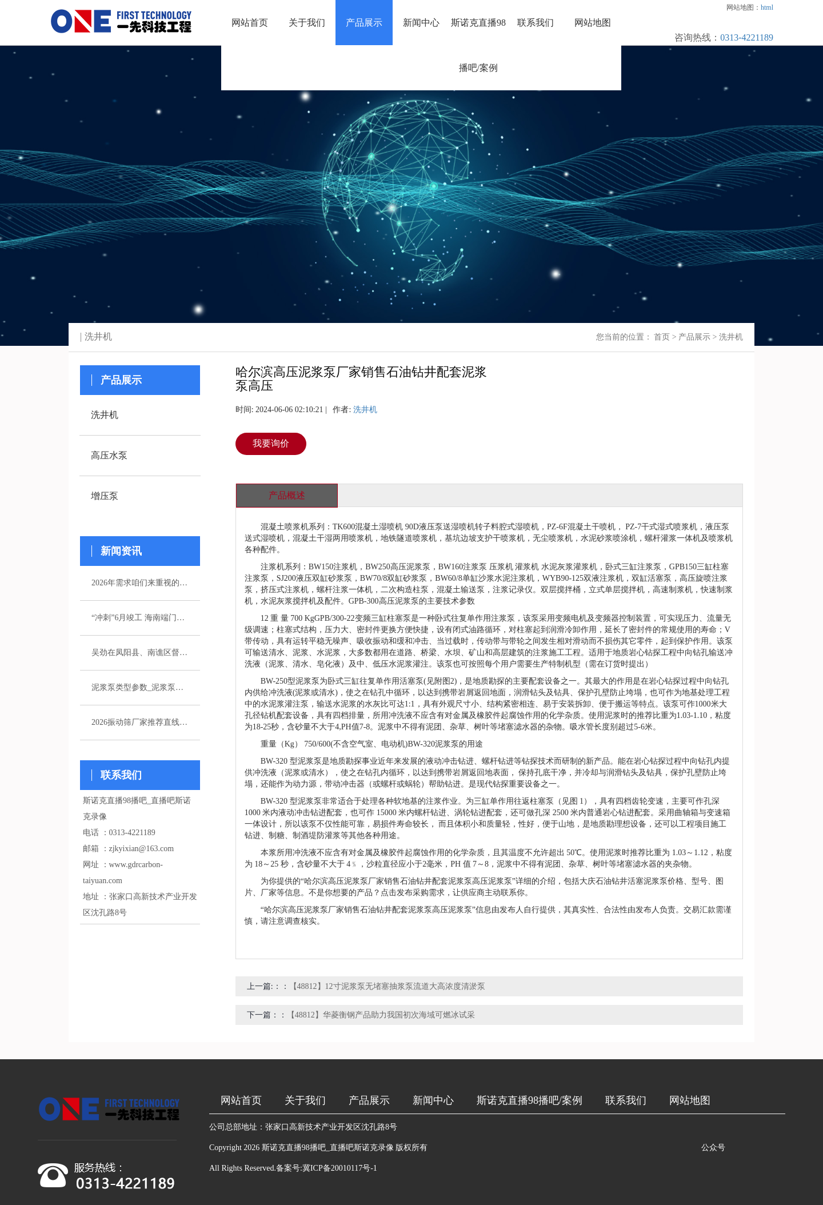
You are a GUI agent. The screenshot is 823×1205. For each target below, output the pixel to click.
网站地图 (592, 22)
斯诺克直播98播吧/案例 (478, 45)
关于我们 (307, 22)
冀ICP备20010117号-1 (339, 1168)
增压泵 (104, 496)
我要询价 (271, 443)
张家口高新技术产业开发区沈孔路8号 (331, 1127)
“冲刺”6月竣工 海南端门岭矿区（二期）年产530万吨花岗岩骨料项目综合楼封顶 (140, 617)
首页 (662, 337)
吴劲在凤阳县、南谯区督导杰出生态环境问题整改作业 (140, 652)
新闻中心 (421, 22)
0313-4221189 (746, 37)
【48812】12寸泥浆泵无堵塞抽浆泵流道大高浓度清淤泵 (387, 986)
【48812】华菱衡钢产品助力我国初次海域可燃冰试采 (381, 1015)
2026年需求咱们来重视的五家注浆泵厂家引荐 (140, 582)
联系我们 (535, 22)
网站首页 (249, 22)
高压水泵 (109, 455)
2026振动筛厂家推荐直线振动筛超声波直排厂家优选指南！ (140, 722)
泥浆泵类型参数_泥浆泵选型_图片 (140, 687)
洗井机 (731, 337)
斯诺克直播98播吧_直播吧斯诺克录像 (328, 1147)
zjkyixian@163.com (141, 848)
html (767, 7)
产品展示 (364, 22)
